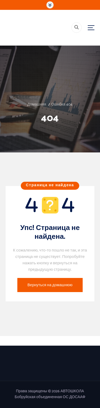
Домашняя (36, 105)
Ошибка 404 (62, 105)
